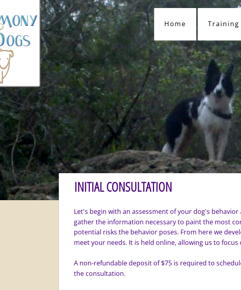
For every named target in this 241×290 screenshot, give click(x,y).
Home (175, 23)
